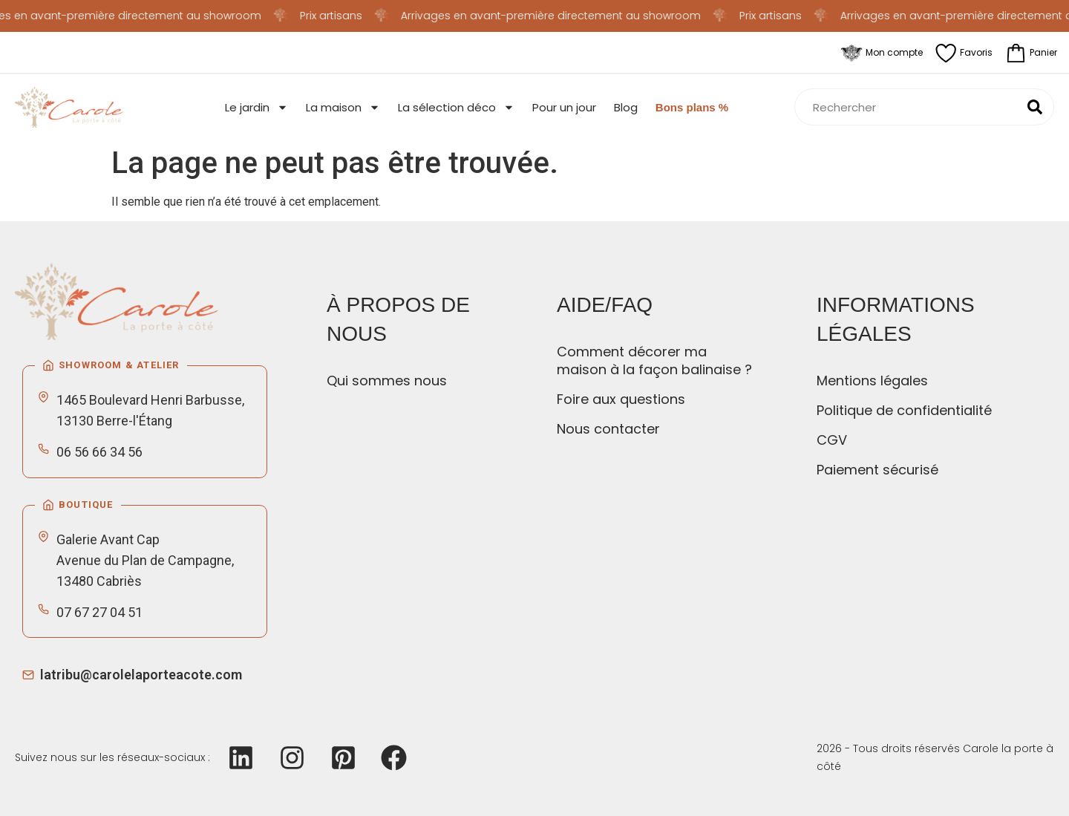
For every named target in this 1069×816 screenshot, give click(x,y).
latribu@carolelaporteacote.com (141, 674)
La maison (343, 107)
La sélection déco (456, 107)
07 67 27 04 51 (99, 612)
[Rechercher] (1034, 107)
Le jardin (256, 107)
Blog (626, 107)
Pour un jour (564, 107)
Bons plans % (692, 107)
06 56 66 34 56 (99, 452)
